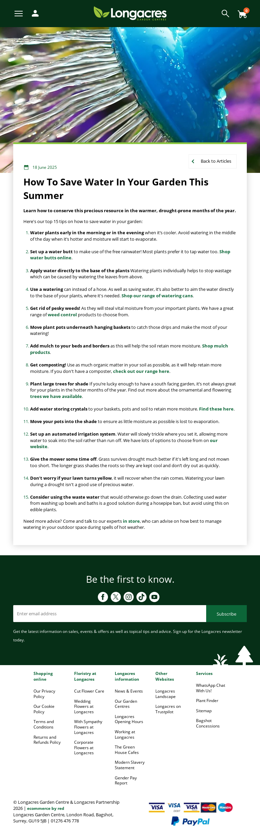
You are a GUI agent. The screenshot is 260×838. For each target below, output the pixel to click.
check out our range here (141, 371)
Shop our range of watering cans (157, 296)
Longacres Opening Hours (129, 719)
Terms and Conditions (44, 724)
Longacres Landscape (165, 693)
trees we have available (56, 396)
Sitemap (204, 711)
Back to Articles (216, 161)
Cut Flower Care (89, 691)
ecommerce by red (45, 808)
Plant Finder (207, 700)
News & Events (129, 691)
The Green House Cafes (127, 749)
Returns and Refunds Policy (47, 739)
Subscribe (226, 614)
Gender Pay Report (126, 780)
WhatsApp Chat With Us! (210, 688)
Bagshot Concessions (208, 723)
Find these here (216, 409)
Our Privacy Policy (44, 693)
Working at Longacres (125, 734)
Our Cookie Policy (44, 709)
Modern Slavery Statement (130, 765)
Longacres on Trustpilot (168, 709)
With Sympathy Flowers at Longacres (88, 727)
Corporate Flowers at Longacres (84, 747)
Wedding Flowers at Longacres (84, 706)
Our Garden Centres (126, 704)
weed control (62, 315)
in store (131, 521)
